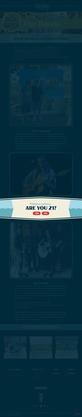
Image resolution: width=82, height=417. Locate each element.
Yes (37, 213)
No (45, 213)
